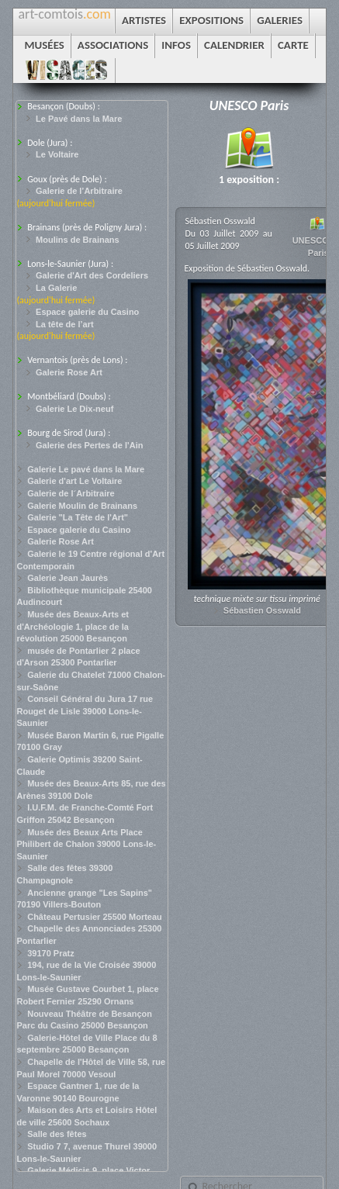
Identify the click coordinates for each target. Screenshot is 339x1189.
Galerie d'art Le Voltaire (74, 481)
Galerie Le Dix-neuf (74, 408)
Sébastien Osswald (262, 610)
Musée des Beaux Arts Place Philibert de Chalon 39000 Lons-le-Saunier (86, 844)
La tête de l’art (65, 324)
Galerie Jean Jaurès (67, 577)
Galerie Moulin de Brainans (82, 505)
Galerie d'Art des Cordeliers (92, 275)
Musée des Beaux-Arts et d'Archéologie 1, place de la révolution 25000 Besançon (72, 626)
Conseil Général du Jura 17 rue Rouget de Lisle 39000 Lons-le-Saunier (84, 711)
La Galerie (56, 287)
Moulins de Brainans (77, 239)
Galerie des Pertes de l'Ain (89, 445)
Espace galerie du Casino (87, 311)
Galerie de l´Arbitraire (71, 493)
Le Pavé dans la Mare (79, 118)
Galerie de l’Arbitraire (79, 190)
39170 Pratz (50, 953)
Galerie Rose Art (69, 372)
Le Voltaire (57, 154)
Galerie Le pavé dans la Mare (85, 469)
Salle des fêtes (56, 1134)
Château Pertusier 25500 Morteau (94, 916)
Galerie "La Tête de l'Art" (77, 517)
